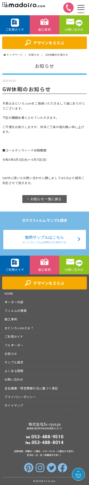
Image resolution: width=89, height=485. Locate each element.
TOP (78, 476)
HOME (9, 293)
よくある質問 (14, 371)
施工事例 (11, 319)
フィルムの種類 (16, 310)
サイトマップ (14, 405)
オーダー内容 (14, 302)
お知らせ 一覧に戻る (46, 198)
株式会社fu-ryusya (44, 424)
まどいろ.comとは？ (19, 328)
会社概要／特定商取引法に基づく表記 (31, 388)
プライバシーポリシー (20, 396)
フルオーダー (14, 345)
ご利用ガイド (14, 336)
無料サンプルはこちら (44, 240)
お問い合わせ (14, 379)
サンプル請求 (14, 362)
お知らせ (11, 353)
